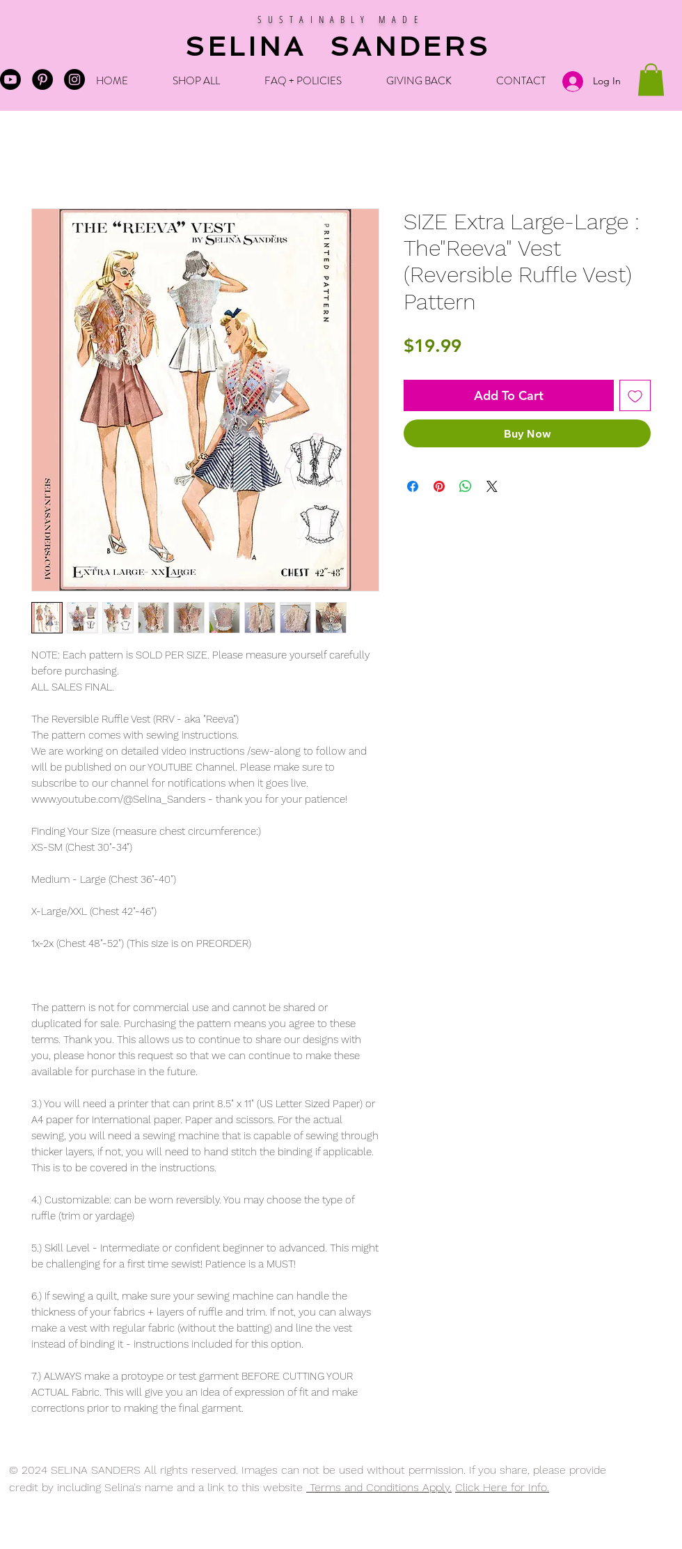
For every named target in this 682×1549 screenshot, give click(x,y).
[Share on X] (492, 486)
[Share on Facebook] (412, 486)
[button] (651, 79)
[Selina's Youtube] (10, 79)
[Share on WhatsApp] (465, 486)
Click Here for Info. (502, 1487)
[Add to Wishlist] (635, 395)
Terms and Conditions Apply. (379, 1487)
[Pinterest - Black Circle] (42, 79)
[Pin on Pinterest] (439, 486)
